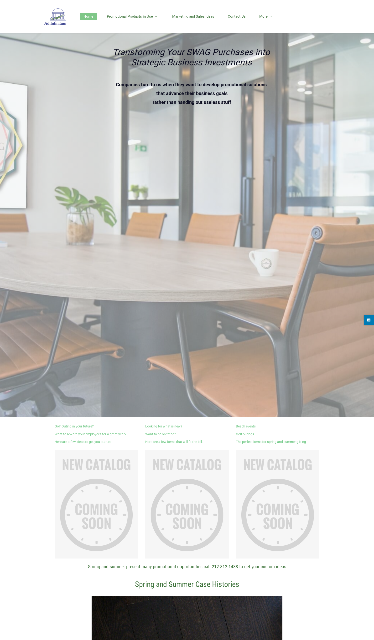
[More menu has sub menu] (299, 16)
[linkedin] (369, 320)
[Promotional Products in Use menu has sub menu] (143, 16)
